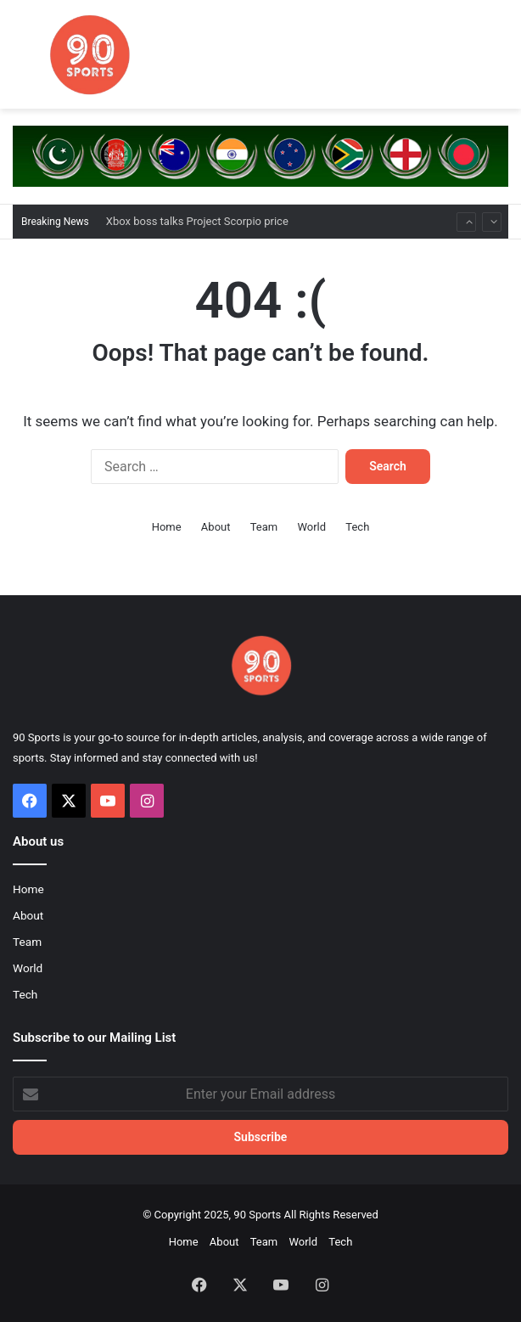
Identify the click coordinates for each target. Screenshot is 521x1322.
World (311, 526)
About (216, 526)
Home (167, 526)
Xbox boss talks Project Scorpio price (197, 221)
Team (264, 526)
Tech (357, 526)
